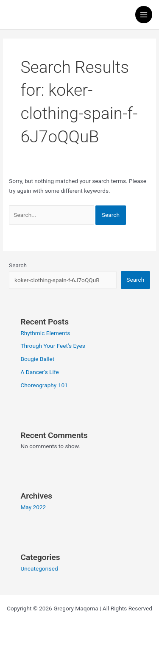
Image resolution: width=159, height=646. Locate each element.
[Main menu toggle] (144, 14)
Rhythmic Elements (45, 333)
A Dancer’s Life (39, 372)
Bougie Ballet (37, 358)
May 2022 (33, 507)
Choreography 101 (43, 385)
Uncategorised (39, 568)
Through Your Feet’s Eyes (52, 345)
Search (18, 265)
